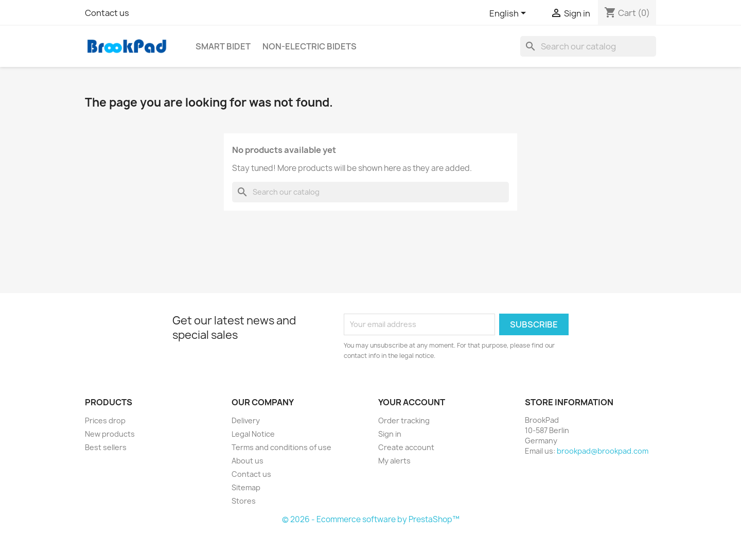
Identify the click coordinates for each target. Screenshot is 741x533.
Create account (406, 447)
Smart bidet (223, 46)
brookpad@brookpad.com (602, 451)
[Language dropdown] (509, 14)
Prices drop (105, 420)
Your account (411, 402)
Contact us (107, 13)
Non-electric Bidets (309, 46)
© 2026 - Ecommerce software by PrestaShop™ (371, 519)
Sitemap (246, 487)
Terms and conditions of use (281, 447)
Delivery (246, 420)
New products (110, 434)
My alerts (394, 461)
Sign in (389, 434)
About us (247, 461)
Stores (244, 501)
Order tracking (404, 420)
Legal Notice (253, 434)
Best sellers (106, 447)
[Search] (588, 46)
